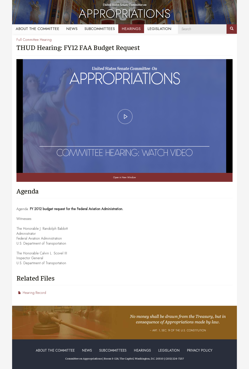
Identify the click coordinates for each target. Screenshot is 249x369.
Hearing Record (34, 292)
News (71, 28)
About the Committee (37, 28)
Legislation (159, 28)
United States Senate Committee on (124, 12)
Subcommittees (99, 28)
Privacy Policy (199, 350)
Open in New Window (124, 177)
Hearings (131, 28)
